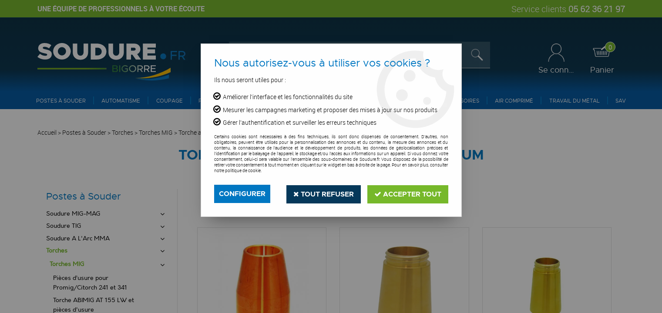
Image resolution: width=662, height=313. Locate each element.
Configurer (242, 193)
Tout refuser (323, 193)
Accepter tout (407, 193)
